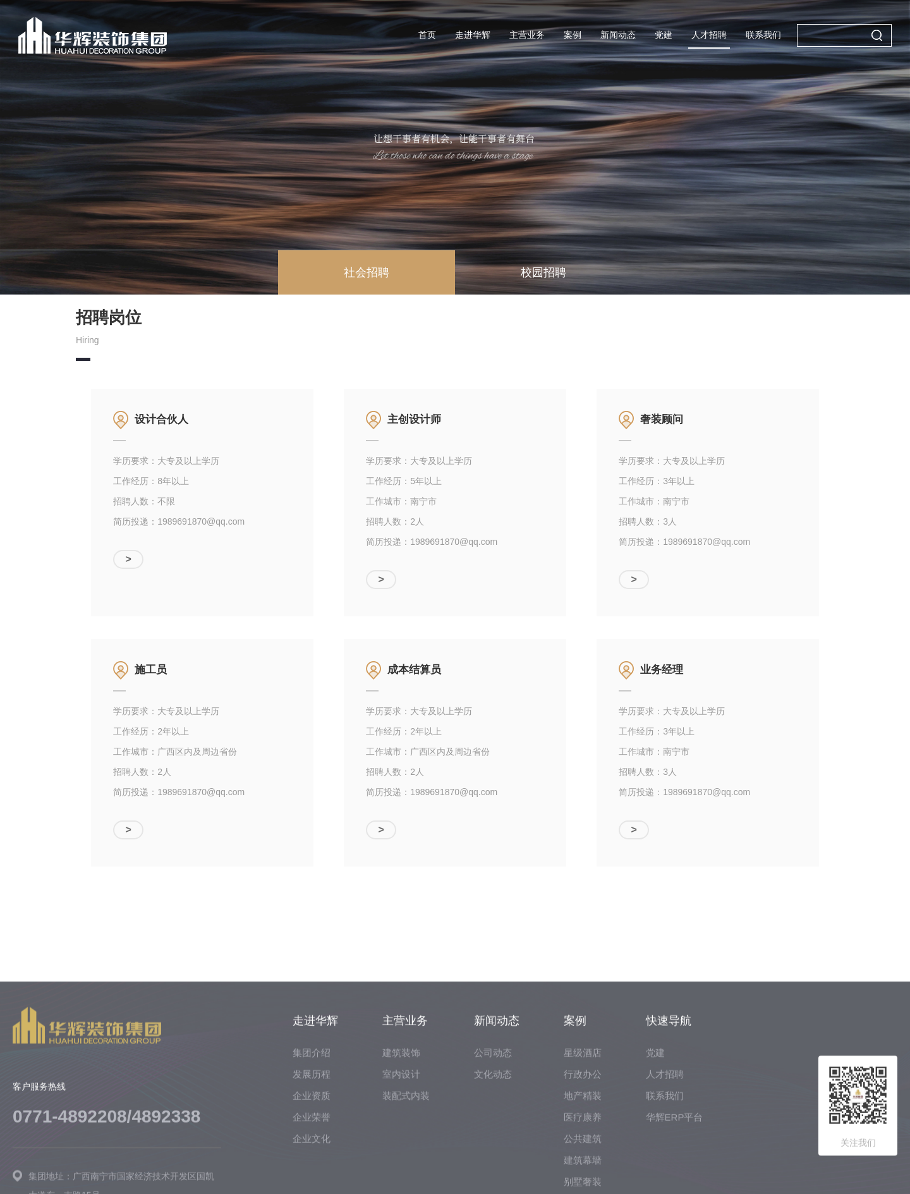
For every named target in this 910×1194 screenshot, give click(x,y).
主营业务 (527, 35)
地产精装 (583, 1175)
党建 (663, 35)
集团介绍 (312, 1132)
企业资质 (312, 1175)
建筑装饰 (401, 1132)
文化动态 (493, 1153)
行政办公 (583, 1153)
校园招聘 (543, 272)
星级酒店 (583, 1132)
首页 (427, 35)
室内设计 (401, 1153)
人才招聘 (709, 35)
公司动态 (493, 1132)
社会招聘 (366, 272)
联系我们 (763, 35)
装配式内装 (406, 1175)
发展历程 (312, 1153)
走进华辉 (472, 35)
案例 (572, 35)
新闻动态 (618, 35)
